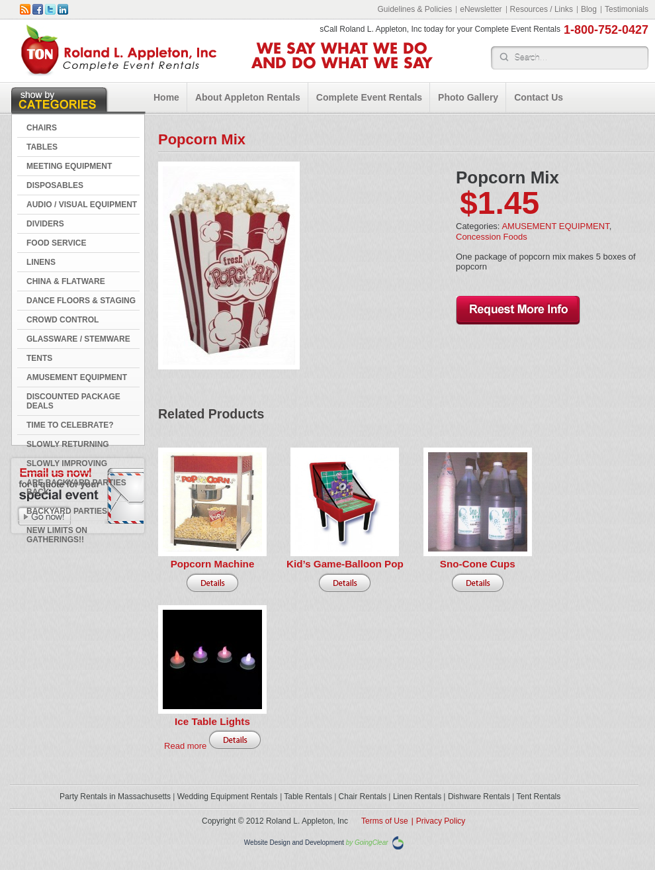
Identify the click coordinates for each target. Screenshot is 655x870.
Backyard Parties (66, 511)
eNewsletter (481, 9)
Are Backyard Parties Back (76, 487)
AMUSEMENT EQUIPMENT (76, 377)
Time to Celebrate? (70, 425)
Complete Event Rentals (369, 97)
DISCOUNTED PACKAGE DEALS (73, 401)
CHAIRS (41, 127)
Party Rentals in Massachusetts (115, 796)
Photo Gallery (468, 97)
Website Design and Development (294, 842)
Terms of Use (384, 821)
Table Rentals (308, 796)
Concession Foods (491, 237)
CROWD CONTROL (62, 319)
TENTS (39, 358)
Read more (185, 746)
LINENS (41, 262)
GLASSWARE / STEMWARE (78, 339)
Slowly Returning (67, 444)
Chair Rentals (363, 796)
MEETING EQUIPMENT (69, 166)
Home (166, 97)
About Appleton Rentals (247, 97)
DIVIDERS (45, 223)
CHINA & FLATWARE (65, 281)
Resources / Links (541, 9)
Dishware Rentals (479, 796)
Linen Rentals (417, 796)
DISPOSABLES (54, 185)
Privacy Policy (441, 821)
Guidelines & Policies (414, 9)
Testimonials (626, 9)
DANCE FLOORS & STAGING (81, 300)
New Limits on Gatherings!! (56, 535)
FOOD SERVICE (56, 243)
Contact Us (538, 97)
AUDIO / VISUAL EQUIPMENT (81, 204)
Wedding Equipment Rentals (227, 796)
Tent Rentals (539, 796)
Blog (589, 9)
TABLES (42, 147)
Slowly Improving (66, 463)
